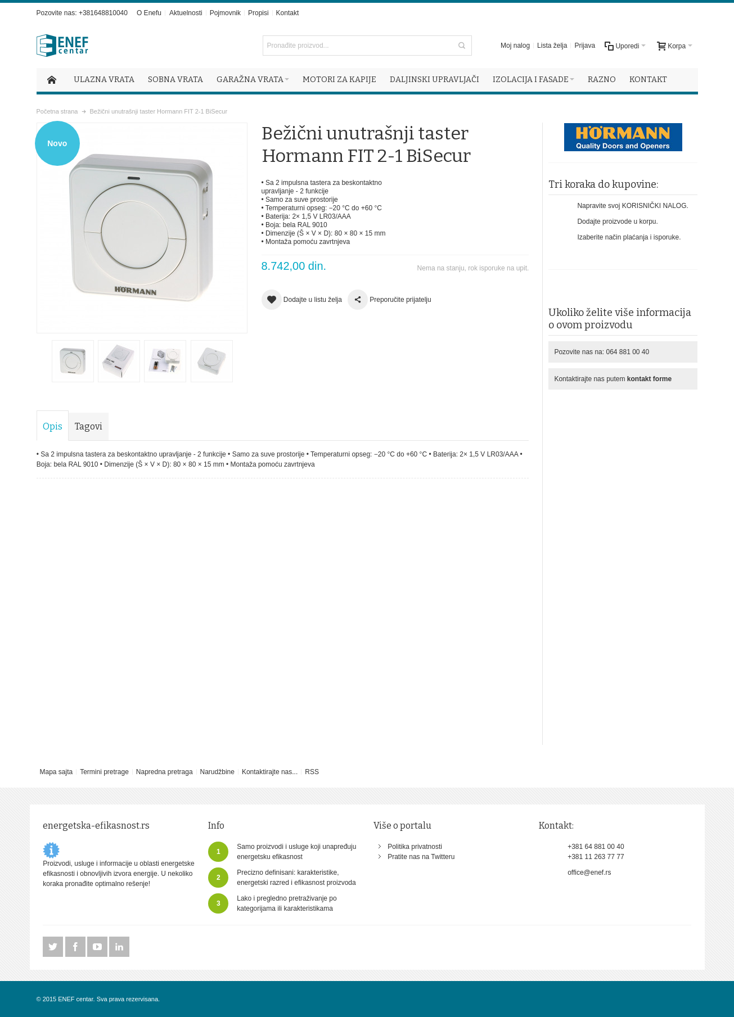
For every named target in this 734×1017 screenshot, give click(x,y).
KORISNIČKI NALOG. (655, 206)
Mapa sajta (56, 772)
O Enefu (149, 13)
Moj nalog (515, 45)
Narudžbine (217, 772)
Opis (52, 426)
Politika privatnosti (415, 847)
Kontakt (287, 13)
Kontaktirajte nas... (270, 772)
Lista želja (552, 45)
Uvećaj (142, 228)
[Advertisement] (622, 565)
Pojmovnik (225, 13)
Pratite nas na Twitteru (421, 857)
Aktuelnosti (185, 13)
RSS (312, 772)
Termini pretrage (104, 772)
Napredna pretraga (164, 772)
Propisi (258, 13)
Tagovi (88, 426)
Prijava (584, 45)
